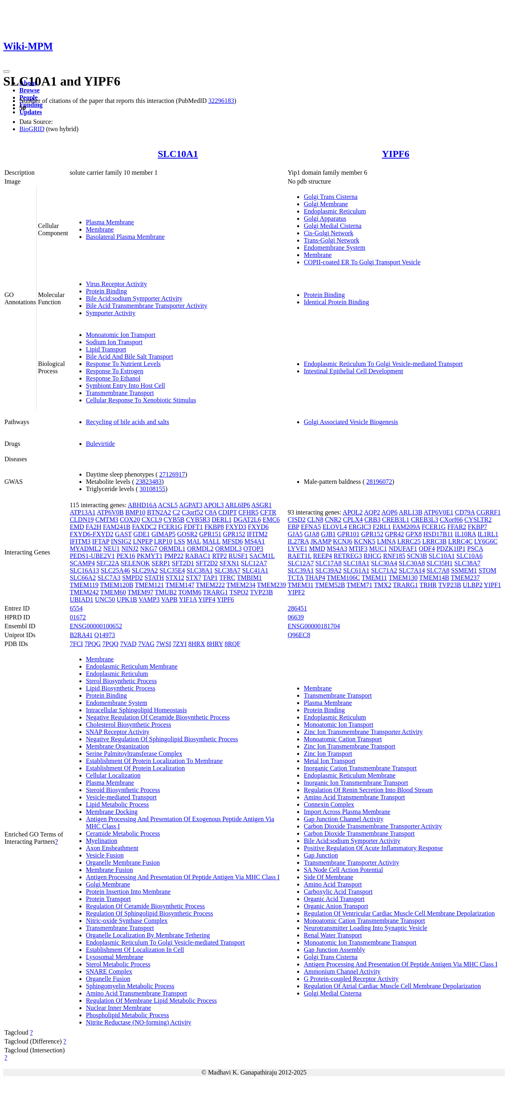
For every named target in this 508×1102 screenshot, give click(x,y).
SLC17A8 (328, 563)
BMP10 (135, 512)
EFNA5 (311, 526)
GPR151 (210, 534)
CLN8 (315, 519)
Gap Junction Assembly (334, 949)
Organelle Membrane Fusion (123, 862)
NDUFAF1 (403, 548)
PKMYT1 (149, 555)
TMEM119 (84, 584)
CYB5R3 (198, 519)
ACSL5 (168, 505)
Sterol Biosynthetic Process (121, 681)
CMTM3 (106, 519)
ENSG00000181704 (313, 626)
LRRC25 (409, 541)
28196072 (379, 481)
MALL (211, 541)
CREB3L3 (424, 519)
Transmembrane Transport (120, 392)
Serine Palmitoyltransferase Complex (134, 753)
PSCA (475, 548)
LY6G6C (486, 541)
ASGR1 (261, 505)
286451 (297, 608)
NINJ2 (130, 548)
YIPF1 (492, 584)
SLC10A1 (178, 153)
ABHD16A (142, 505)
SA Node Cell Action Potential (343, 869)
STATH (154, 577)
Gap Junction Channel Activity (343, 819)
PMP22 (173, 555)
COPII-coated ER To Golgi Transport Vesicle (362, 262)
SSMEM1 (464, 570)
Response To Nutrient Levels (123, 363)
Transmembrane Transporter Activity (351, 862)
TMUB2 (166, 592)
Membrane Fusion (109, 869)
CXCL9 (152, 519)
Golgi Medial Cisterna (332, 225)
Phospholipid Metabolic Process (127, 1015)
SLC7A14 (412, 570)
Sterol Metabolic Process (118, 964)
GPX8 (414, 534)
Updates (30, 112)
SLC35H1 (440, 563)
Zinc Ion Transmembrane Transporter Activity (363, 731)
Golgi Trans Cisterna (330, 196)
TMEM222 (210, 584)
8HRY (215, 643)
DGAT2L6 (247, 519)
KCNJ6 (342, 541)
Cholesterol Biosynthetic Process (128, 724)
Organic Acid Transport (334, 898)
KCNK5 (364, 541)
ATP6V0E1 (439, 512)
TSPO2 (238, 592)
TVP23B (261, 592)
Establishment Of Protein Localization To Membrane (154, 760)
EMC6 (271, 519)
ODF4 (427, 548)
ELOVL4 (335, 526)
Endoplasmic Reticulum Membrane (132, 666)
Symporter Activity (110, 312)
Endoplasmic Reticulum (335, 211)
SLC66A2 (83, 577)
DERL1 (222, 519)
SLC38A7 (227, 570)
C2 (176, 512)
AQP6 (389, 512)
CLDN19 (82, 519)
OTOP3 (254, 548)
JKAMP (320, 541)
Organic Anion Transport (336, 906)
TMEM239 (271, 584)
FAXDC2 (144, 526)
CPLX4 (353, 519)
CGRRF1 (489, 512)
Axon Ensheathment (112, 848)
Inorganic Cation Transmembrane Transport (360, 768)
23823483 (149, 481)
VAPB (169, 599)
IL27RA (297, 541)
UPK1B (127, 599)
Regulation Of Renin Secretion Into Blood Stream (368, 789)
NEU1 (111, 548)
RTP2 (219, 555)
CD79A (465, 512)
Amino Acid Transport (333, 884)
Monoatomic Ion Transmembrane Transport (360, 942)
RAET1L (299, 555)
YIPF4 (207, 599)
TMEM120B (116, 584)
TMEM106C (343, 577)
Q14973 (104, 635)
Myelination (101, 840)
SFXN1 (229, 563)
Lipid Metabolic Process (117, 804)
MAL (194, 541)
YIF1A (188, 599)
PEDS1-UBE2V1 (92, 555)
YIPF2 (296, 592)
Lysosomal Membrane (115, 957)
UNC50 (105, 599)
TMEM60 (113, 592)
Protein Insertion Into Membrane (128, 891)
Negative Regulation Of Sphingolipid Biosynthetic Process (162, 739)
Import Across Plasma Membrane (347, 811)
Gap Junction (321, 855)
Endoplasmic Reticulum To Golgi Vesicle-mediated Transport (383, 363)
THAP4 (315, 577)
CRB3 (372, 519)
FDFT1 (193, 526)
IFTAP (100, 541)
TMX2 (382, 584)
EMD (77, 526)
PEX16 (126, 555)
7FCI (76, 643)
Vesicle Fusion (105, 855)
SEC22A (107, 563)
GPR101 (348, 534)
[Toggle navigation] (6, 71)
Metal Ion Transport (329, 760)
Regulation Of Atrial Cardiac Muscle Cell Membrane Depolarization (392, 986)
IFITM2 (257, 534)
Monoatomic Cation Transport (343, 739)
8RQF (232, 643)
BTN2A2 (159, 512)
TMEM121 (149, 584)
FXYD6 (258, 526)
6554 (76, 608)
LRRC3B (434, 541)
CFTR (268, 512)
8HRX (196, 643)
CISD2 (296, 519)
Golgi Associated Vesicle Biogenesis (351, 421)
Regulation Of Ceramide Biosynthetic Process (145, 906)
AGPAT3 (190, 505)
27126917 (172, 474)
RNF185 (394, 555)
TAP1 (210, 577)
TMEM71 (360, 584)
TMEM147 (179, 584)
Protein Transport (108, 898)
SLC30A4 (384, 563)
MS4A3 (337, 548)
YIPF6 (395, 153)
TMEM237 (465, 577)
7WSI (163, 643)
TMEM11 (374, 577)
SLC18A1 (356, 563)
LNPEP (142, 541)
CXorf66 (451, 519)
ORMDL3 (228, 548)
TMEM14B (434, 577)
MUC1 (378, 548)
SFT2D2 (207, 563)
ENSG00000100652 (96, 626)
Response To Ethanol (113, 378)
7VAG (146, 643)
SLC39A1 (300, 570)
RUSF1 (238, 555)
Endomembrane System (334, 247)
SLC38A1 (200, 570)
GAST (123, 534)
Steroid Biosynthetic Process (123, 789)
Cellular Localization (113, 775)
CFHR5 (248, 512)
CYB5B (174, 519)
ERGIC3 (359, 526)
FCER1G (170, 526)
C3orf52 (192, 512)
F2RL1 (382, 526)
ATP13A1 (83, 512)
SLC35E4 (172, 570)
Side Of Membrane (328, 877)
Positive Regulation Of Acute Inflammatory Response (373, 848)
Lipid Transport (106, 349)
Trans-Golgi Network (331, 240)
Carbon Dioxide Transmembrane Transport (359, 833)
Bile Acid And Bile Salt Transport (129, 356)
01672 (78, 617)
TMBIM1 (249, 577)
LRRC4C (460, 541)
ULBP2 (473, 584)
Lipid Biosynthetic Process (120, 688)
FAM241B (116, 526)
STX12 (175, 577)
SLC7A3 (109, 577)
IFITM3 (80, 541)
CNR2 (333, 519)
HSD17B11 (438, 534)
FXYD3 (235, 526)
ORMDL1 (172, 548)
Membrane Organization (117, 746)
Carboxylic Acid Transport (338, 891)
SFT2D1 (183, 563)
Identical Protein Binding (336, 302)
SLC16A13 (84, 570)
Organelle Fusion (108, 978)
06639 (295, 617)
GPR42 (394, 534)
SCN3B (417, 555)
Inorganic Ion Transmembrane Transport (356, 782)
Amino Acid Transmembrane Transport (136, 993)
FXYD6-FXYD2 (91, 534)
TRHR (428, 584)
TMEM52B (330, 584)
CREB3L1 (396, 519)
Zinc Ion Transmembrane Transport (349, 746)
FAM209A (406, 526)
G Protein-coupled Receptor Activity (351, 978)
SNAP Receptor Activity (118, 731)
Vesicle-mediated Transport (121, 797)
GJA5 (294, 534)
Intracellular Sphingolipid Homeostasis (136, 710)
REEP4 (322, 555)
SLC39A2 (328, 570)
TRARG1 (215, 592)
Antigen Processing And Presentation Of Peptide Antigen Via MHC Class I (182, 877)
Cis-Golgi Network (328, 233)
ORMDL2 (200, 548)
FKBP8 (214, 526)
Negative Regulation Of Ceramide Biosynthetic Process (158, 717)
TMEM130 (403, 577)
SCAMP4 (82, 563)
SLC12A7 (254, 563)
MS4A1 (254, 541)
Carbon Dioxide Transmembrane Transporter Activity (373, 826)
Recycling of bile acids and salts (127, 421)
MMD (317, 548)
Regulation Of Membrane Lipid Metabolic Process (151, 1000)
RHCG (372, 555)
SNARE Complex (109, 971)
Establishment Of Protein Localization (135, 768)
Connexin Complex (329, 804)
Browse (29, 90)
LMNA (386, 541)
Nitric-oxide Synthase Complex (127, 920)
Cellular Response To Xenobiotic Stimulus (141, 400)
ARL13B (411, 512)
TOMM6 (190, 592)
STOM (487, 570)
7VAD (128, 643)
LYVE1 (297, 548)
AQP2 (372, 512)
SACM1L (262, 555)
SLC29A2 (145, 570)
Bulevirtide (100, 443)
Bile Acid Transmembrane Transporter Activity (146, 305)
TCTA (295, 577)
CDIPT (227, 512)
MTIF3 (358, 548)
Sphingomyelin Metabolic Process (130, 986)
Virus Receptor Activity (116, 283)
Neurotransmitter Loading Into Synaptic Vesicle (365, 927)
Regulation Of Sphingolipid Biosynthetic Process (149, 913)
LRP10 (163, 541)
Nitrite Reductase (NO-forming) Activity (139, 1022)
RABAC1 (197, 555)
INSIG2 (121, 541)
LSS (179, 541)
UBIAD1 (82, 599)
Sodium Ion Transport (114, 342)
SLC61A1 (356, 570)
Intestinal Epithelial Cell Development (353, 371)
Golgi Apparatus (325, 218)
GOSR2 (187, 534)
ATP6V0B (110, 512)
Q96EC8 (298, 635)
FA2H (93, 526)
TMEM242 (84, 592)
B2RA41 (81, 635)
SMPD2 (132, 577)
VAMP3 (149, 599)
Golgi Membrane (326, 204)
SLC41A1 (255, 570)
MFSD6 (232, 541)
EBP (293, 526)
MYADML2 (86, 548)
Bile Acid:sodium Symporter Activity (134, 298)
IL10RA (465, 534)
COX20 (130, 519)
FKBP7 (477, 526)
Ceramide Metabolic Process (123, 833)
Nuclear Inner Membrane (118, 1007)
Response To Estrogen (115, 371)
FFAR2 (456, 526)
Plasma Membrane (110, 222)
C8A (211, 512)
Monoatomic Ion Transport (120, 334)
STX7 (193, 577)
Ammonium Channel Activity (342, 971)
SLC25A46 (115, 570)
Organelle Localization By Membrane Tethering (148, 935)
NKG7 (149, 548)
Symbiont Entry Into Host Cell (125, 385)
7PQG (93, 643)
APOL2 (353, 512)
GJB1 (328, 534)
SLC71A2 (384, 570)
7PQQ (110, 643)
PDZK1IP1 (451, 548)
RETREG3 (348, 555)
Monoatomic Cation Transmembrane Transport (364, 920)
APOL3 (214, 505)
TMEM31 (300, 584)
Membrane (100, 229)
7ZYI (180, 643)
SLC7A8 (438, 570)
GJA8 (311, 534)
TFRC (227, 577)
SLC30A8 (412, 563)
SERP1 (161, 563)
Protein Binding (106, 291)
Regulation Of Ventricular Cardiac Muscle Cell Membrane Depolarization (399, 913)
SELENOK (135, 563)
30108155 (152, 488)
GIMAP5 (164, 534)
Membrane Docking (111, 811)
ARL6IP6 (237, 505)
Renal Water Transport (333, 935)
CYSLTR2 (478, 519)
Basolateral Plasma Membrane (125, 236)
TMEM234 (241, 584)
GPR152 (234, 534)
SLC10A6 (469, 555)
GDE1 (141, 534)
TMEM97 (140, 592)
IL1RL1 (488, 534)
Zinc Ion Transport (328, 753)
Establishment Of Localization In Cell (135, 949)
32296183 (221, 100)
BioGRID (31, 128)
